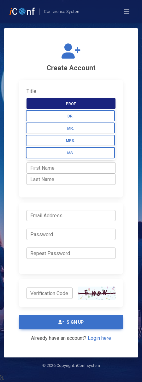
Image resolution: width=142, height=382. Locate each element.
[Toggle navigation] (126, 11)
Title (31, 91)
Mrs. (70, 141)
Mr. (70, 128)
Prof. (71, 104)
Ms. (70, 153)
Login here (99, 338)
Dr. (71, 116)
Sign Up (71, 322)
